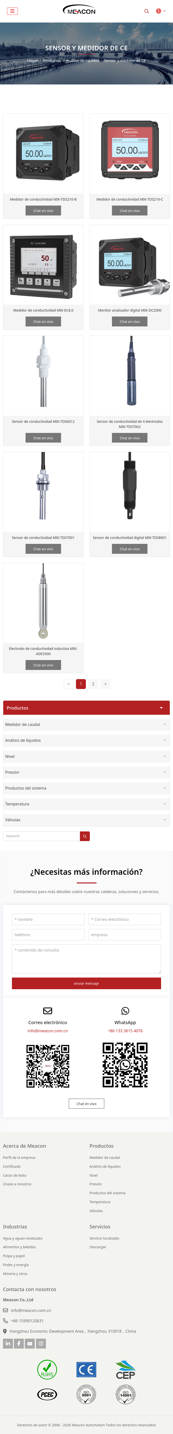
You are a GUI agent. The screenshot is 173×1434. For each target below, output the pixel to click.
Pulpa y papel (14, 1255)
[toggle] (12, 11)
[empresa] (125, 934)
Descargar (98, 1247)
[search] (146, 11)
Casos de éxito (15, 1175)
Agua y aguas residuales (22, 1238)
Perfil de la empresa (19, 1157)
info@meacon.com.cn (48, 1031)
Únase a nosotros (17, 1184)
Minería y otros (15, 1273)
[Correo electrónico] (125, 919)
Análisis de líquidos (23, 740)
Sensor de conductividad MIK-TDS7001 (43, 537)
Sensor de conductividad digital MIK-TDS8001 (130, 537)
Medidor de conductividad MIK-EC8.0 (43, 310)
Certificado (12, 1166)
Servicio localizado (104, 1238)
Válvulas (12, 820)
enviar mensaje (86, 983)
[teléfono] (48, 934)
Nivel (10, 756)
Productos (102, 1145)
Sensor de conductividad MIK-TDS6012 (43, 421)
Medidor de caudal (22, 724)
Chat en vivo (43, 210)
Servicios (100, 1226)
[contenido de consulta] (86, 959)
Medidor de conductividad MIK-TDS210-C (129, 199)
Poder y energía (16, 1264)
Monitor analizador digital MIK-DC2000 (129, 310)
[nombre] (48, 919)
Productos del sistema (25, 788)
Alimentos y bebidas (19, 1247)
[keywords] (41, 836)
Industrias (15, 1226)
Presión (12, 772)
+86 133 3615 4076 (125, 1031)
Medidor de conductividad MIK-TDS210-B (43, 199)
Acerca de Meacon (24, 1145)
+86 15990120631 (27, 1321)
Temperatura (17, 804)
